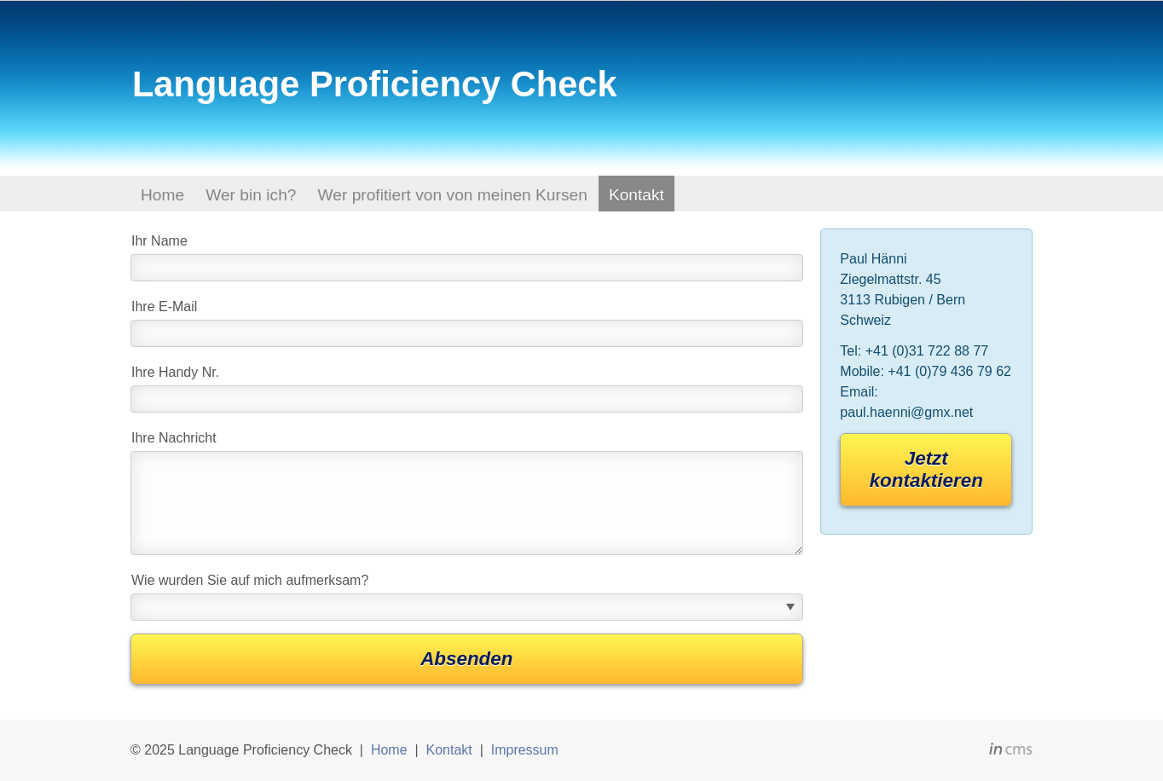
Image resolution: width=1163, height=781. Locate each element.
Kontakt (636, 195)
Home (162, 195)
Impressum (524, 750)
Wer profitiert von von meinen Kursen (452, 195)
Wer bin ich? (250, 195)
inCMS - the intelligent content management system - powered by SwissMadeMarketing (1011, 751)
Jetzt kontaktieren (926, 469)
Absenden (466, 658)
